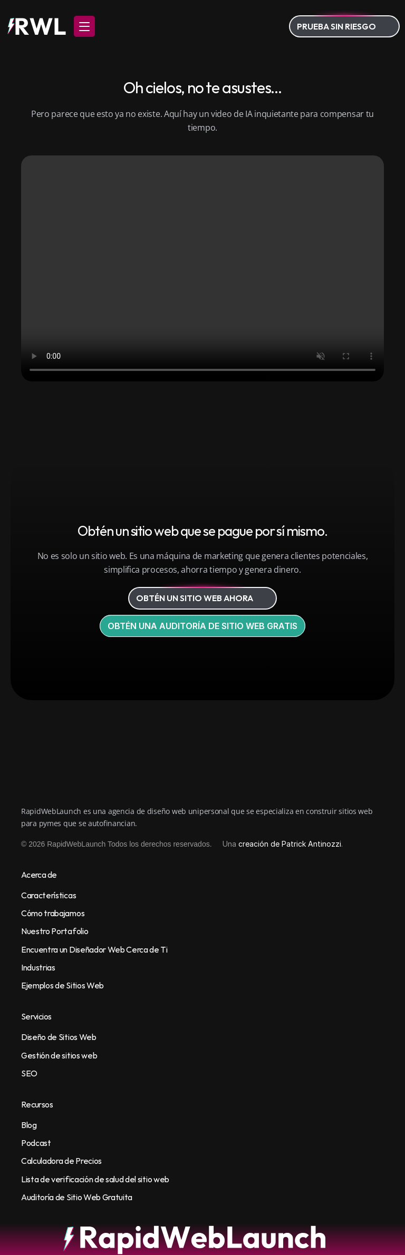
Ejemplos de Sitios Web (62, 985)
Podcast (36, 1143)
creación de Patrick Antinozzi (289, 843)
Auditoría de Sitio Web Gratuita (76, 1197)
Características (48, 895)
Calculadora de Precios (61, 1160)
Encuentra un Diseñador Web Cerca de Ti (94, 949)
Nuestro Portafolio (54, 931)
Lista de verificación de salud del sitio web (95, 1179)
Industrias (38, 967)
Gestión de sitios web (59, 1055)
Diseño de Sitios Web (59, 1037)
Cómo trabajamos (52, 913)
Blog (29, 1125)
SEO (29, 1073)
